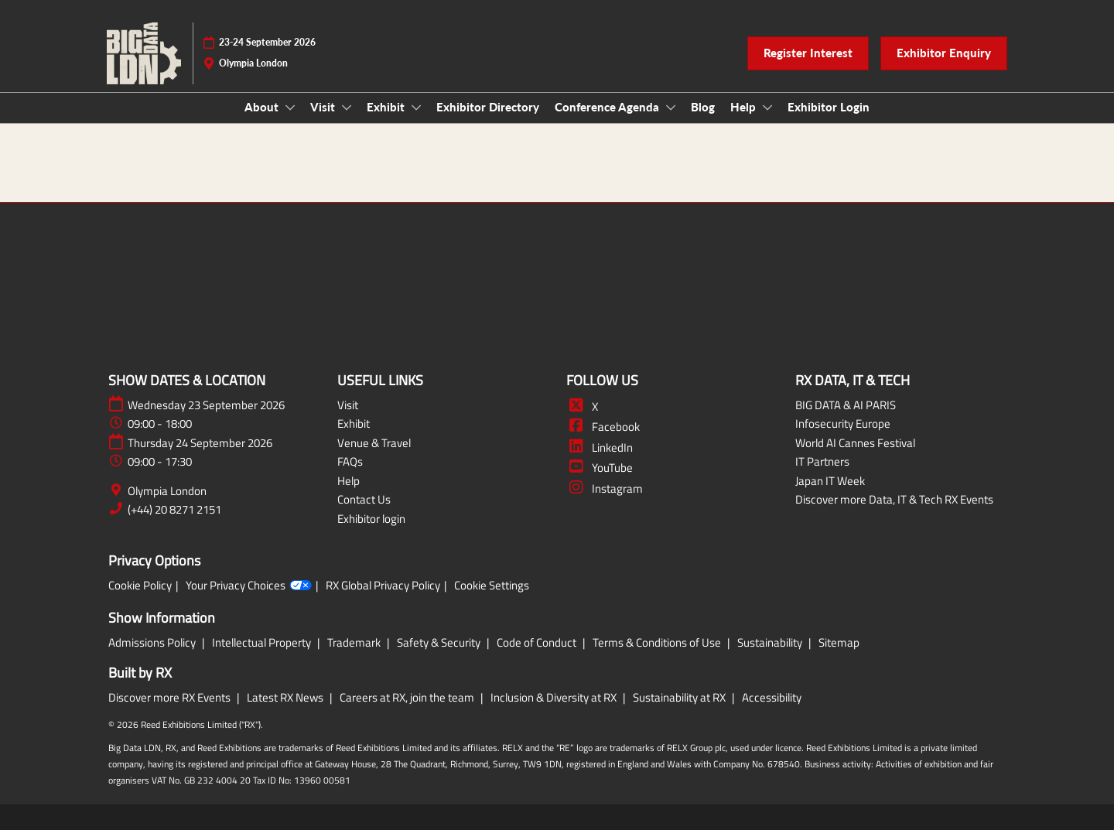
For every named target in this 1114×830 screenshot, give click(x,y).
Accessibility (771, 697)
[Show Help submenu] (767, 107)
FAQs (350, 461)
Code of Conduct (538, 642)
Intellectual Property (262, 642)
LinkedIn (599, 447)
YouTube (599, 467)
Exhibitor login (371, 519)
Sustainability (771, 642)
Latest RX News (286, 697)
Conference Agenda (608, 107)
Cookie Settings (491, 585)
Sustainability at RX (680, 697)
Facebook (603, 426)
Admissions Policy (153, 642)
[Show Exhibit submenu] (416, 107)
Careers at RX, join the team (408, 697)
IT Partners (822, 461)
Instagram (604, 488)
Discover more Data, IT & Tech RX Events (894, 499)
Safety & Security (440, 642)
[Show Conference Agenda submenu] (670, 107)
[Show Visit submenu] (346, 107)
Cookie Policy (140, 585)
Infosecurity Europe (842, 423)
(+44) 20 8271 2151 (174, 509)
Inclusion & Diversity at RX (554, 697)
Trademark (355, 642)
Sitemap (838, 642)
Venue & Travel (374, 443)
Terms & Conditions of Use (658, 642)
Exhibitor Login (829, 107)
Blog (703, 107)
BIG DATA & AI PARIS (845, 405)
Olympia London (167, 491)
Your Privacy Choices (249, 585)
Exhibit (387, 107)
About (263, 107)
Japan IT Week (830, 481)
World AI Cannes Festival (855, 443)
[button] (808, 53)
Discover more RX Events (170, 697)
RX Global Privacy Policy (383, 585)
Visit (324, 107)
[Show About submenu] (290, 107)
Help (744, 107)
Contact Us (364, 499)
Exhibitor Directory (487, 107)
